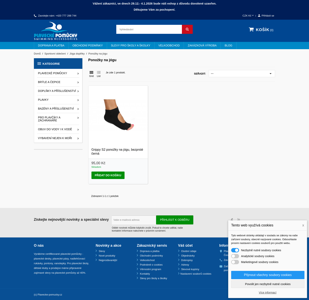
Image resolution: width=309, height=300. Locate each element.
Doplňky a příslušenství (57, 90)
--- (242, 73)
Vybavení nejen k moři (55, 138)
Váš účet (185, 245)
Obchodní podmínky (88, 45)
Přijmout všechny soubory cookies (268, 275)
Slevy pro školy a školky (130, 45)
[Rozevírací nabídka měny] (248, 16)
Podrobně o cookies (151, 264)
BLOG (228, 45)
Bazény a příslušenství (56, 108)
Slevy (101, 251)
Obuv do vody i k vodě (55, 129)
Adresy (185, 264)
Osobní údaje (188, 251)
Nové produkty (106, 255)
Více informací (267, 292)
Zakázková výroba (202, 45)
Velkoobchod (169, 45)
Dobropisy (187, 260)
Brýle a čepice (49, 82)
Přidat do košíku (108, 175)
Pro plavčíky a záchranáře (49, 119)
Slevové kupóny (190, 269)
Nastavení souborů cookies (196, 273)
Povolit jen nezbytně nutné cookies (268, 284)
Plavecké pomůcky (52, 73)
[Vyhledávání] (154, 29)
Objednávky (188, 255)
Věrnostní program (150, 269)
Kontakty (144, 273)
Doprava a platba (51, 45)
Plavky (43, 99)
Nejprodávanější (107, 260)
